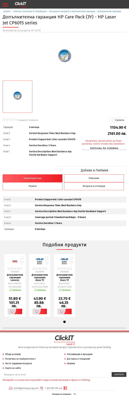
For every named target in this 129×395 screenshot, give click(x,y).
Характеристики (17, 178)
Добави (14, 304)
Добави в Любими (107, 170)
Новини (71, 355)
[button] (64, 314)
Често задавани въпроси (18, 355)
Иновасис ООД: (47, 392)
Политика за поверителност (20, 351)
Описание (49, 178)
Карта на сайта (13, 360)
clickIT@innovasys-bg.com (25, 380)
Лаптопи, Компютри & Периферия (30, 11)
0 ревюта (22, 120)
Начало (7, 11)
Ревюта (80, 178)
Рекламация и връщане (80, 346)
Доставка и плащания (78, 351)
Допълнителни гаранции (109, 11)
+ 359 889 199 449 (53, 380)
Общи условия (13, 346)
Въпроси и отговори (111, 178)
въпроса (33, 120)
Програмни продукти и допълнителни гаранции (72, 11)
